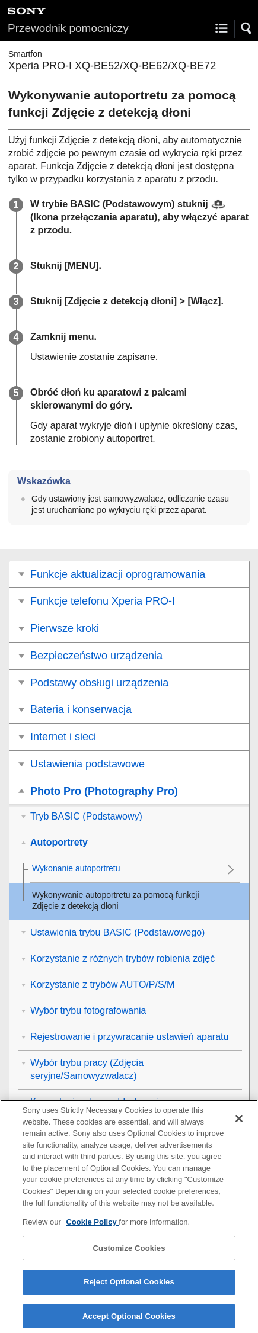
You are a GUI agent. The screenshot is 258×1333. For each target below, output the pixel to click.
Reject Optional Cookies (129, 1287)
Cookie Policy (92, 1227)
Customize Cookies (129, 1252)
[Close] (239, 1124)
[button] (246, 28)
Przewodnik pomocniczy (68, 28)
